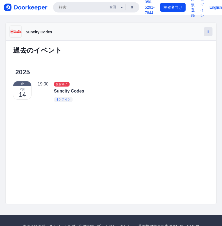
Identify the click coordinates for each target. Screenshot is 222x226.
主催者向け (172, 7)
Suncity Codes (39, 32)
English (216, 7)
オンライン (63, 99)
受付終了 (62, 84)
